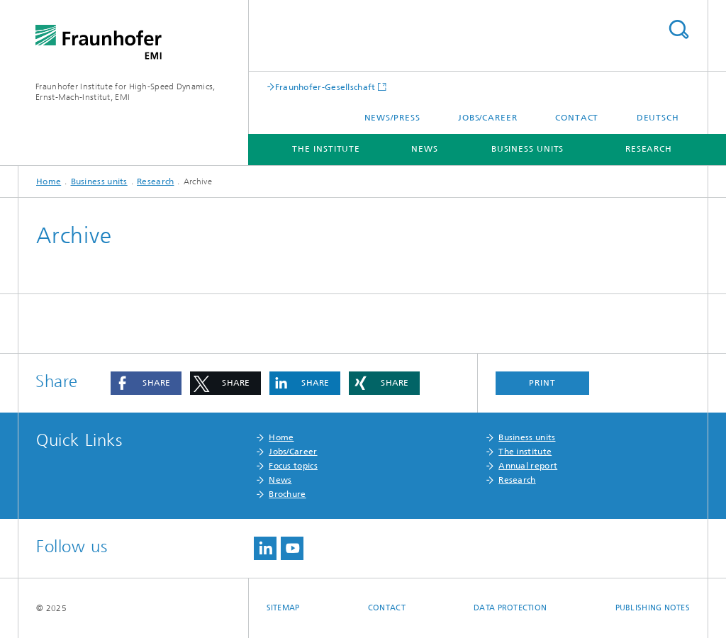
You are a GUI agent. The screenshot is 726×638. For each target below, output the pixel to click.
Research (648, 149)
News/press (392, 118)
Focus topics (293, 466)
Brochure (287, 494)
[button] (146, 383)
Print (542, 383)
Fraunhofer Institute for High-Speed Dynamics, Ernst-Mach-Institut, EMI (125, 92)
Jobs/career (488, 118)
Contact (576, 118)
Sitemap (283, 607)
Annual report (527, 466)
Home (48, 181)
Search (678, 29)
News (424, 149)
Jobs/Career (293, 452)
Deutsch (658, 118)
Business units (527, 149)
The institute (326, 149)
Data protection (510, 607)
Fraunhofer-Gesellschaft (325, 86)
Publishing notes (652, 607)
